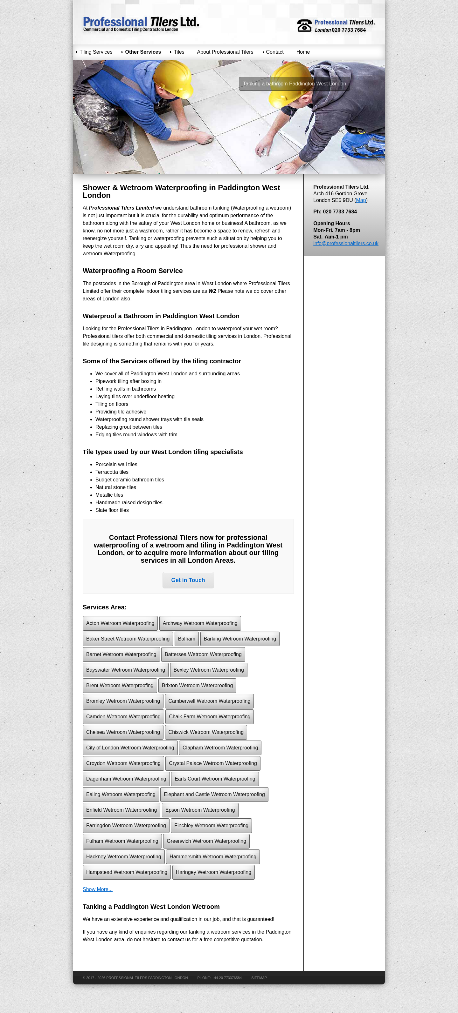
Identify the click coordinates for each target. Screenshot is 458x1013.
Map (361, 200)
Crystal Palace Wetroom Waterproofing (213, 763)
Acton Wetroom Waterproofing (120, 623)
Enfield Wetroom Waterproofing (121, 810)
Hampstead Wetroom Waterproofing (126, 872)
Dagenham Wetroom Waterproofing (126, 779)
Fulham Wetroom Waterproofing (122, 841)
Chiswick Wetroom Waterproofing (206, 732)
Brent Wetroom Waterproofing (120, 685)
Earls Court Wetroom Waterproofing (215, 779)
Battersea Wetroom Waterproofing (203, 654)
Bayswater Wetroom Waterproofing (125, 670)
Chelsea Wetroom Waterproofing (123, 732)
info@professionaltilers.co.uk (345, 243)
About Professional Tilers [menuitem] (225, 52)
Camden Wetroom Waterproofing (123, 716)
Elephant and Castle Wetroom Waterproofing (214, 794)
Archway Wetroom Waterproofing (200, 623)
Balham (186, 638)
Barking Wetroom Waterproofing (240, 638)
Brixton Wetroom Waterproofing (197, 685)
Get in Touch (188, 580)
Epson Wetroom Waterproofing (200, 810)
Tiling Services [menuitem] (96, 52)
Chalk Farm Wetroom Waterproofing (209, 716)
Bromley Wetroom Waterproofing (123, 701)
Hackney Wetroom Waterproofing (123, 856)
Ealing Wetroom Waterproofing (121, 794)
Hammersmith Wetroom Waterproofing (213, 856)
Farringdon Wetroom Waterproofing (126, 825)
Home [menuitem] (303, 52)
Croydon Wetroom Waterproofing (123, 763)
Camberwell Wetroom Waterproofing (210, 701)
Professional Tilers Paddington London (147, 978)
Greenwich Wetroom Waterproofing (206, 841)
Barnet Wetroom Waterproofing (121, 654)
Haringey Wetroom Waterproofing (213, 872)
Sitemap (259, 978)
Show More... (98, 889)
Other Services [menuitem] (143, 52)
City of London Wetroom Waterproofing (130, 747)
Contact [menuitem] (275, 52)
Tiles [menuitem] (179, 52)
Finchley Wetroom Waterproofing (211, 825)
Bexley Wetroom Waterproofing (209, 670)
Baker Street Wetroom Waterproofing (128, 638)
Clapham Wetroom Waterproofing (220, 747)
